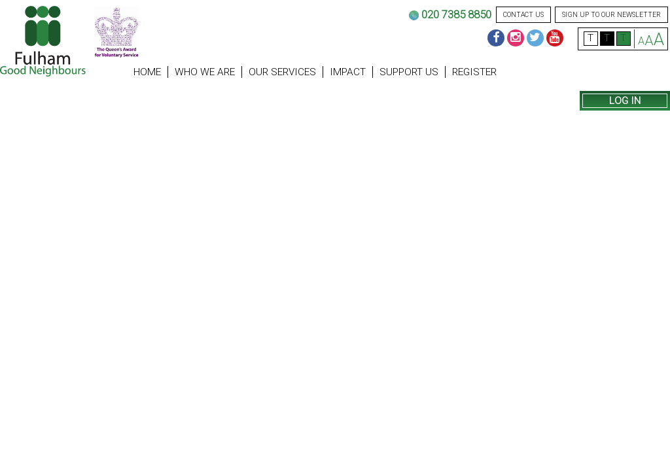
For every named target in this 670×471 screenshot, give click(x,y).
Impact (348, 72)
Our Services (282, 72)
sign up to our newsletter (611, 14)
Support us (408, 72)
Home (147, 72)
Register (474, 72)
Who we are (205, 72)
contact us (523, 14)
